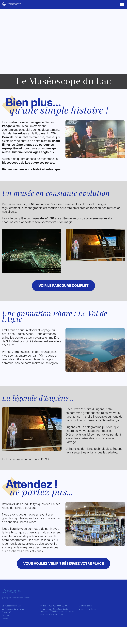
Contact (5, 618)
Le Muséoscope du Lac (11, 606)
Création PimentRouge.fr (88, 609)
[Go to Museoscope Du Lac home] (11, 3)
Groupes (5, 615)
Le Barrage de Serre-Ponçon (13, 609)
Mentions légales (85, 606)
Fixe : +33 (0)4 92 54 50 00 (51, 614)
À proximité (6, 612)
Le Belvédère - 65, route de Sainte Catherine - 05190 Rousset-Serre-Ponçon (57, 610)
